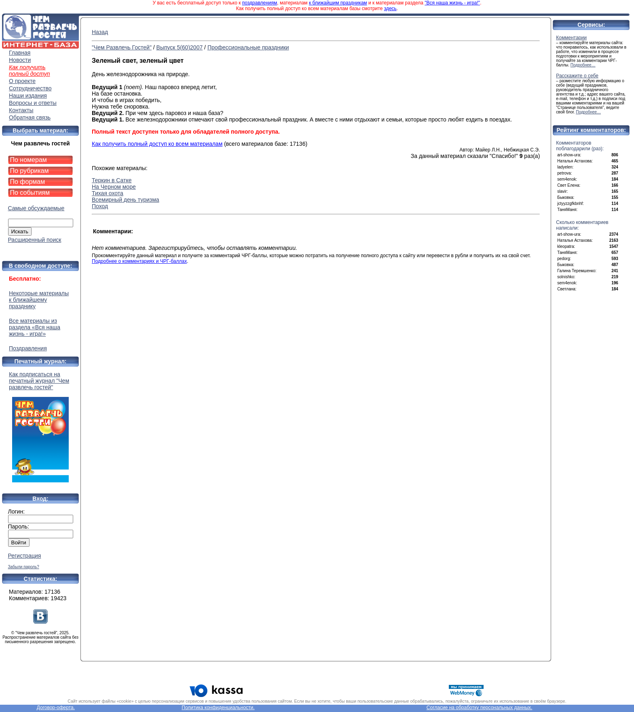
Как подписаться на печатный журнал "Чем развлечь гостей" (40, 426)
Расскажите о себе (577, 76)
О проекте (22, 81)
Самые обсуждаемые (36, 208)
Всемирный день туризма (125, 199)
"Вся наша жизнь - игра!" (452, 3)
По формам (27, 181)
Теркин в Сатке (111, 180)
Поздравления (28, 348)
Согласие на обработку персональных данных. (480, 707)
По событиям (30, 192)
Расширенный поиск (34, 240)
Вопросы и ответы (33, 103)
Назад (100, 32)
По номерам (28, 159)
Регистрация (24, 555)
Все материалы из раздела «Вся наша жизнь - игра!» (34, 327)
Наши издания (28, 95)
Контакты (21, 110)
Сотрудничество (30, 88)
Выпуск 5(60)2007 (179, 47)
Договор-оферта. (56, 707)
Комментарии (571, 38)
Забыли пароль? (23, 567)
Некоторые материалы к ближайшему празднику (39, 299)
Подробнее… (583, 65)
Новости (20, 60)
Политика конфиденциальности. (218, 707)
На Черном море (114, 186)
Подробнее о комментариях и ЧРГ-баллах (139, 261)
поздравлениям (259, 3)
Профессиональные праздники (248, 47)
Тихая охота (107, 193)
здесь (390, 8)
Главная (19, 52)
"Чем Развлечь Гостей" (122, 47)
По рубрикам (29, 170)
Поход (100, 206)
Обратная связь (30, 117)
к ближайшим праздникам (338, 3)
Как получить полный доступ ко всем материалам (157, 144)
